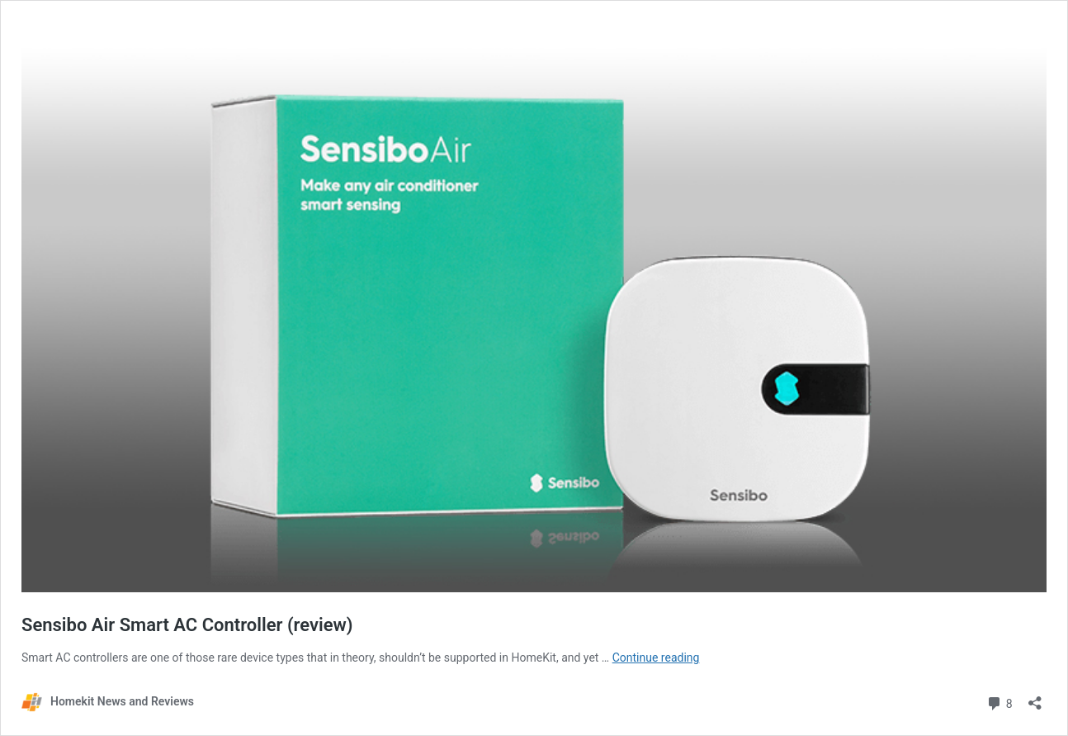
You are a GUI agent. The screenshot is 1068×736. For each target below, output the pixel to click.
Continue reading (656, 657)
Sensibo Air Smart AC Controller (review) (187, 625)
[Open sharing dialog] (1035, 697)
